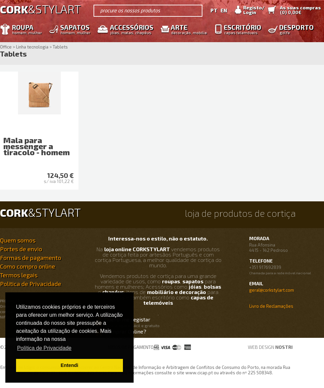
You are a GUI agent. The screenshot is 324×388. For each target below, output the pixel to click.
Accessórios (130, 29)
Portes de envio (21, 249)
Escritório (240, 29)
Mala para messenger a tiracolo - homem (36, 146)
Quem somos (17, 240)
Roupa (25, 29)
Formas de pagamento (30, 257)
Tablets (13, 54)
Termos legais (18, 275)
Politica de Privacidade (30, 283)
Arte (187, 29)
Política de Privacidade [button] (44, 348)
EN (223, 10)
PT (213, 10)
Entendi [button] (69, 365)
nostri (284, 347)
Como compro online (27, 266)
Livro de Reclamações (271, 306)
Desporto (295, 29)
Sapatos (74, 29)
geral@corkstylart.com (271, 290)
